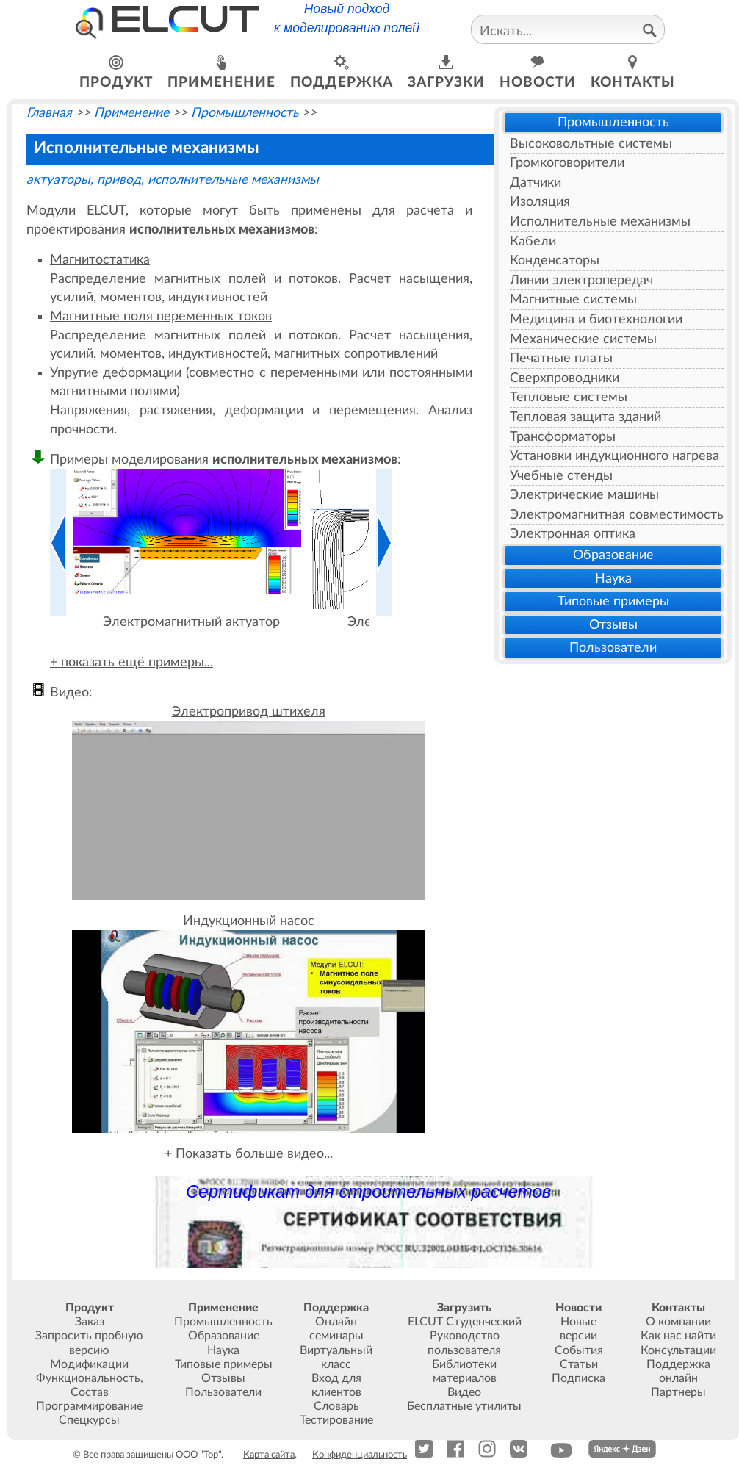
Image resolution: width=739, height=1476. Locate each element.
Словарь (336, 1406)
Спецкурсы (89, 1420)
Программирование (89, 1406)
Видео (464, 1392)
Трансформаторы (563, 437)
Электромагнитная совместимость (617, 514)
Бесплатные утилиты (464, 1406)
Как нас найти (678, 1336)
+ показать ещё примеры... (131, 662)
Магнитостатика (100, 259)
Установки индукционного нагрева (614, 456)
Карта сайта (269, 1454)
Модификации (89, 1364)
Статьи (579, 1364)
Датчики (535, 182)
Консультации (678, 1350)
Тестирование (336, 1420)
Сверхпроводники (564, 378)
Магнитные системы (573, 299)
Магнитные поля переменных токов (161, 316)
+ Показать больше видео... (249, 1154)
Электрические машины (584, 495)
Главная (49, 113)
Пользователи (613, 647)
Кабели (533, 241)
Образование (613, 555)
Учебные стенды (561, 475)
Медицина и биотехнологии (596, 319)
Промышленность (613, 122)
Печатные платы (561, 358)
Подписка (578, 1378)
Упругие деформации (115, 373)
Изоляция (540, 201)
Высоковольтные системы (591, 143)
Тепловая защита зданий (585, 417)
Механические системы (583, 339)
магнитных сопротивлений (356, 354)
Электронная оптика (572, 534)
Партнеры (678, 1392)
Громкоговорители (567, 162)
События (579, 1350)
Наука (613, 578)
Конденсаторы (554, 260)
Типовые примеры (613, 601)
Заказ (89, 1322)
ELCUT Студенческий (465, 1322)
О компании (678, 1322)
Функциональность (88, 1378)
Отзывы (613, 625)
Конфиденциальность (359, 1454)
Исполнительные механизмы (600, 221)
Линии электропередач (581, 280)
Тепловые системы (568, 397)
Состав (90, 1392)
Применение (131, 113)
